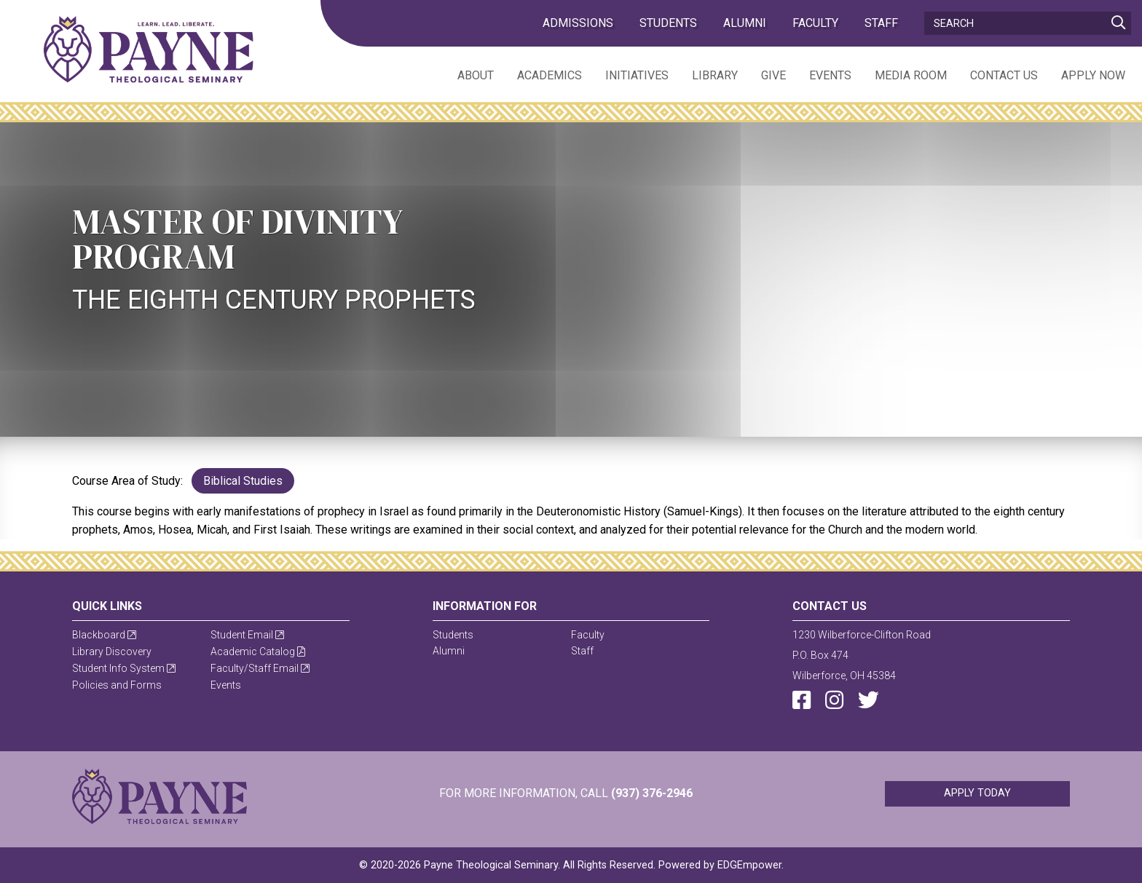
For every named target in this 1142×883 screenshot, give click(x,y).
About (475, 75)
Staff (881, 23)
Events (830, 75)
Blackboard (104, 635)
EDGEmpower (749, 865)
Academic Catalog (257, 651)
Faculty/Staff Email (260, 668)
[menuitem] (464, 75)
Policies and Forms (117, 685)
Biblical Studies (243, 481)
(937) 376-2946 (652, 793)
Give (773, 75)
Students (668, 23)
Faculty (815, 23)
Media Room (911, 75)
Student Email (247, 635)
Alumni (744, 23)
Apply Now (1093, 75)
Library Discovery (111, 651)
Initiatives (637, 75)
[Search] (1027, 23)
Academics (549, 75)
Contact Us (1004, 75)
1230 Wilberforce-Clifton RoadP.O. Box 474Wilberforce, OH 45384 (861, 655)
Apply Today (977, 793)
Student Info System (124, 668)
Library (715, 75)
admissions (578, 23)
